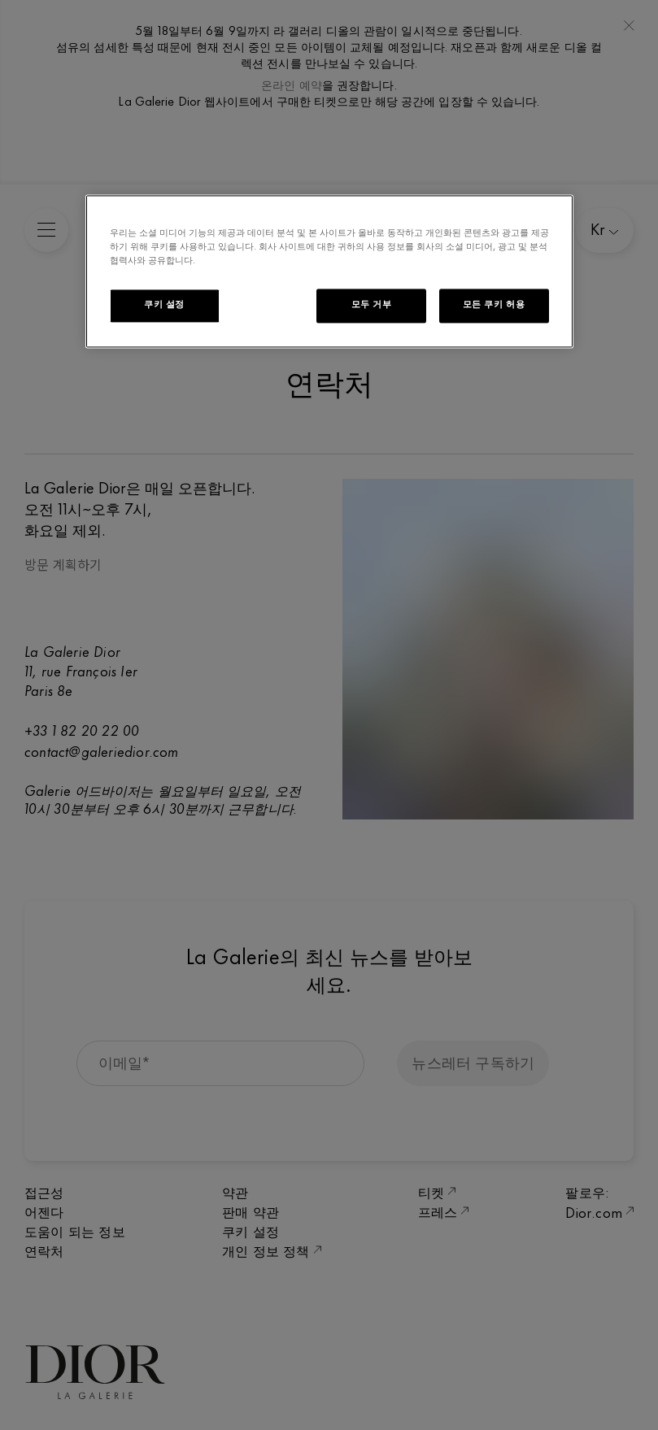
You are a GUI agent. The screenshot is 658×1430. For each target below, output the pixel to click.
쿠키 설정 (164, 305)
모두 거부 (371, 305)
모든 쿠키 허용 (494, 305)
